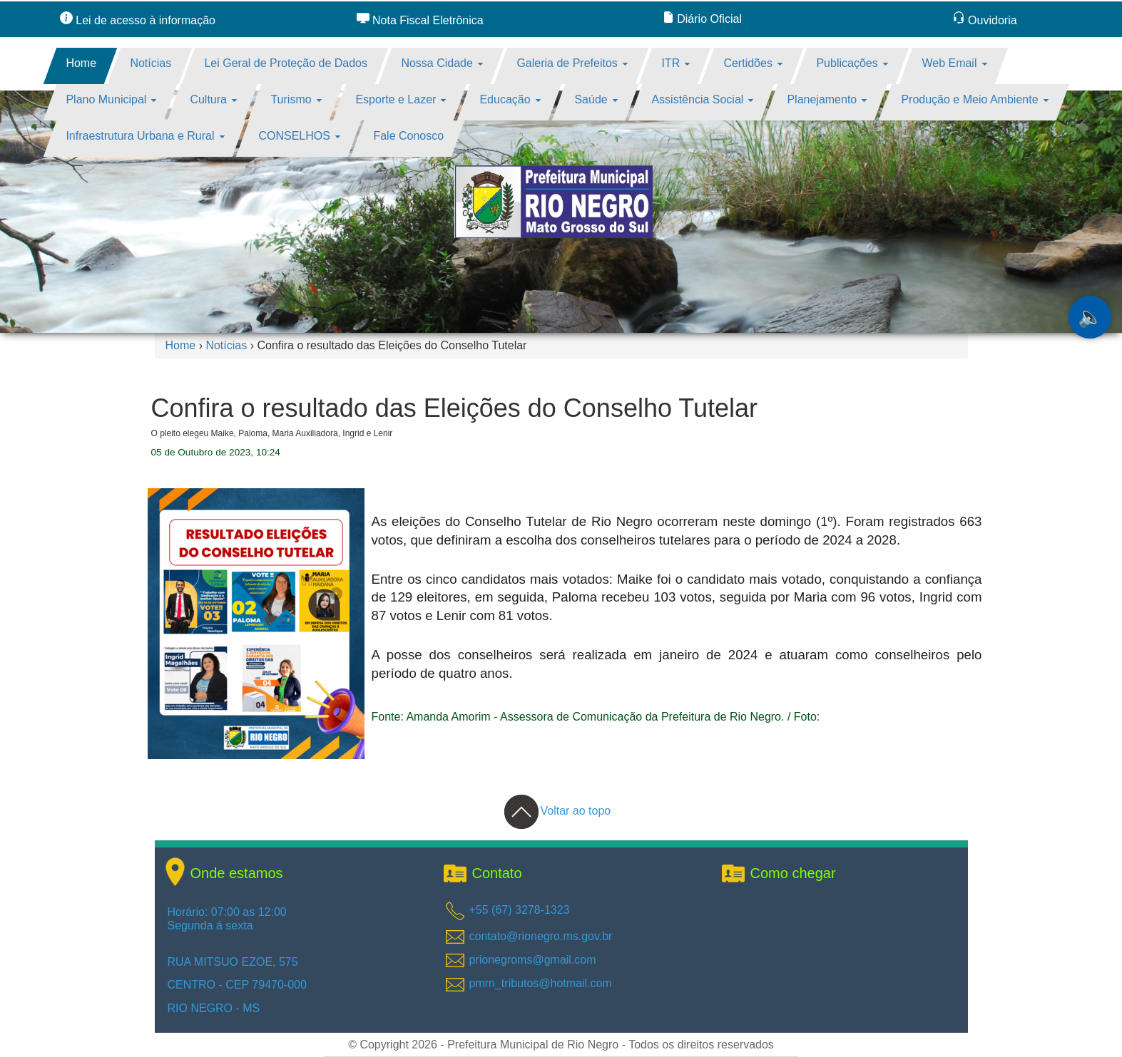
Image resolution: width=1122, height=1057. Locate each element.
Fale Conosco (409, 136)
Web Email (954, 63)
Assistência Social (702, 99)
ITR (675, 63)
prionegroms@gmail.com (532, 960)
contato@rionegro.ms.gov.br (541, 936)
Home (81, 63)
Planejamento (827, 99)
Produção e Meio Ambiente (975, 99)
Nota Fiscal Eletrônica (420, 20)
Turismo (296, 99)
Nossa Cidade (442, 63)
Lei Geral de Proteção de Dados (286, 63)
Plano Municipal (111, 99)
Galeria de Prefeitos (572, 63)
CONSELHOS (299, 136)
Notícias (150, 63)
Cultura (214, 99)
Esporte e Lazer (400, 99)
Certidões (753, 63)
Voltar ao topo (557, 811)
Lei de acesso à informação (137, 20)
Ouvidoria (984, 20)
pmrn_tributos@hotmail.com (540, 983)
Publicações (852, 63)
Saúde (596, 99)
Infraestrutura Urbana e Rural (145, 136)
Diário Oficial (702, 19)
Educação (510, 99)
